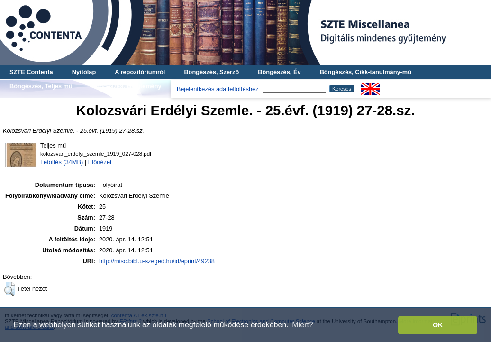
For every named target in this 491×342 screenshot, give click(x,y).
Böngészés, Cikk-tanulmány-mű (365, 71)
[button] (9, 289)
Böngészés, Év (279, 71)
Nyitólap (84, 71)
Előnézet (100, 162)
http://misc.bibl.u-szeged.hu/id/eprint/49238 (157, 261)
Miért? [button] (302, 325)
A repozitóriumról (140, 71)
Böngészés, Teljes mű (41, 86)
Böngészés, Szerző (211, 71)
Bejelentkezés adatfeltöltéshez (218, 88)
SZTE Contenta (31, 71)
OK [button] (438, 325)
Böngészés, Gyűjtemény (126, 86)
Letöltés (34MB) (61, 162)
